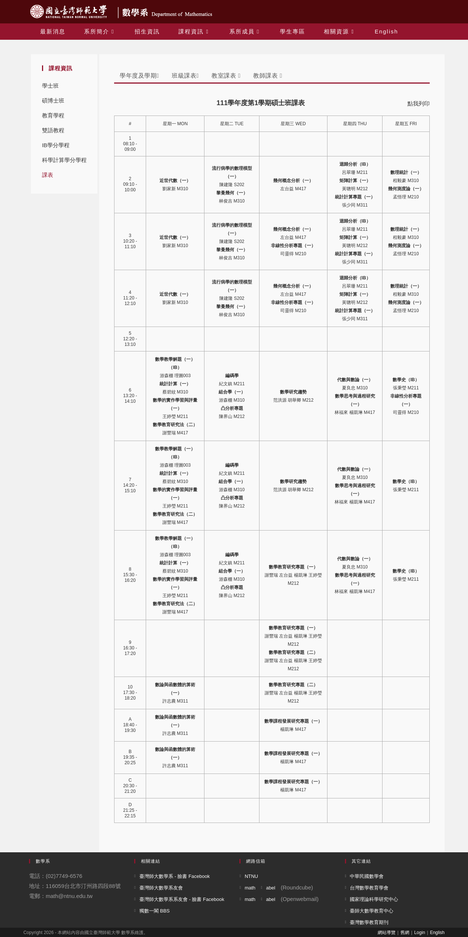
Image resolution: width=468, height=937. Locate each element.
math (250, 888)
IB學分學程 (56, 145)
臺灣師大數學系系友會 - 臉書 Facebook (181, 899)
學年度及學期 (139, 75)
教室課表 (226, 75)
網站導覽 (387, 932)
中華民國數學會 (367, 876)
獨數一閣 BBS (154, 911)
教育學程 (53, 115)
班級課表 (185, 75)
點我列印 (418, 103)
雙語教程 (53, 130)
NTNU (251, 876)
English (437, 932)
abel (270, 888)
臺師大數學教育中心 (371, 911)
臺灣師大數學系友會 (161, 888)
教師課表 (267, 75)
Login (419, 932)
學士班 (50, 85)
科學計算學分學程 (64, 160)
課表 (47, 175)
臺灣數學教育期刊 (369, 922)
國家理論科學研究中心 (374, 899)
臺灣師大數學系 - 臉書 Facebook (174, 876)
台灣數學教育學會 (369, 888)
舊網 (404, 932)
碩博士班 (53, 100)
